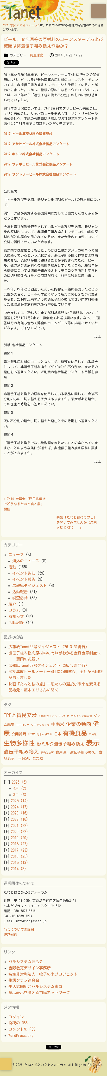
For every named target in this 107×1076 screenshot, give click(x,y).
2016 (19, 856)
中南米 (57, 724)
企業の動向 (78, 724)
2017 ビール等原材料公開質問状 (28, 134)
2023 (19, 813)
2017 (19, 850)
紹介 (12, 604)
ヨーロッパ (22, 725)
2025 (19, 801)
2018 (19, 844)
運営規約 (10, 934)
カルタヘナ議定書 (81, 716)
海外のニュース (25, 561)
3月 (20, 795)
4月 (20, 788)
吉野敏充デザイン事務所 (29, 968)
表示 (93, 742)
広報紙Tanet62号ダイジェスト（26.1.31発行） (48, 665)
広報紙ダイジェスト (29, 585)
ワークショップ (40, 725)
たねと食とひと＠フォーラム (21, 25)
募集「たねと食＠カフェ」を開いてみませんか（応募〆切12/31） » (77, 522)
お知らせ (16, 616)
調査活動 (36, 55)
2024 (19, 807)
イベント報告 (23, 579)
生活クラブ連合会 (23, 980)
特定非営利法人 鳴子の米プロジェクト (43, 974)
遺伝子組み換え (21, 751)
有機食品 (75, 733)
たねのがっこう (47, 716)
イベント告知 (23, 573)
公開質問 (19, 734)
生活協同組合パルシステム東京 (35, 986)
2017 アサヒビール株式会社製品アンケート (36, 144)
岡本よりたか (44, 734)
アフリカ (64, 716)
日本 (57, 734)
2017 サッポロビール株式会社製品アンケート (38, 164)
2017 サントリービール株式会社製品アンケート (40, 174)
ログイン (16, 1017)
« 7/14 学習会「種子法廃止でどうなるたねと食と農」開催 (25, 504)
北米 (31, 734)
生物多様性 (19, 743)
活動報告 (20, 592)
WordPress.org (20, 1035)
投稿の (18, 1023)
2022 (19, 819)
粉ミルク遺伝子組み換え (60, 744)
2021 (19, 826)
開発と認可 (47, 753)
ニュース (16, 555)
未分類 (93, 734)
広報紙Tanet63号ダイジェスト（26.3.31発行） (50, 647)
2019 (19, 838)
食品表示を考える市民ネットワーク (39, 992)
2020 (19, 832)
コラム (14, 610)
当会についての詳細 (19, 929)
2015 (19, 862)
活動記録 (16, 623)
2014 (18, 869)
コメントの (21, 1029)
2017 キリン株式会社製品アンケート (31, 154)
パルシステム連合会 (25, 962)
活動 (12, 567)
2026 (19, 782)
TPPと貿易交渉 (20, 715)
